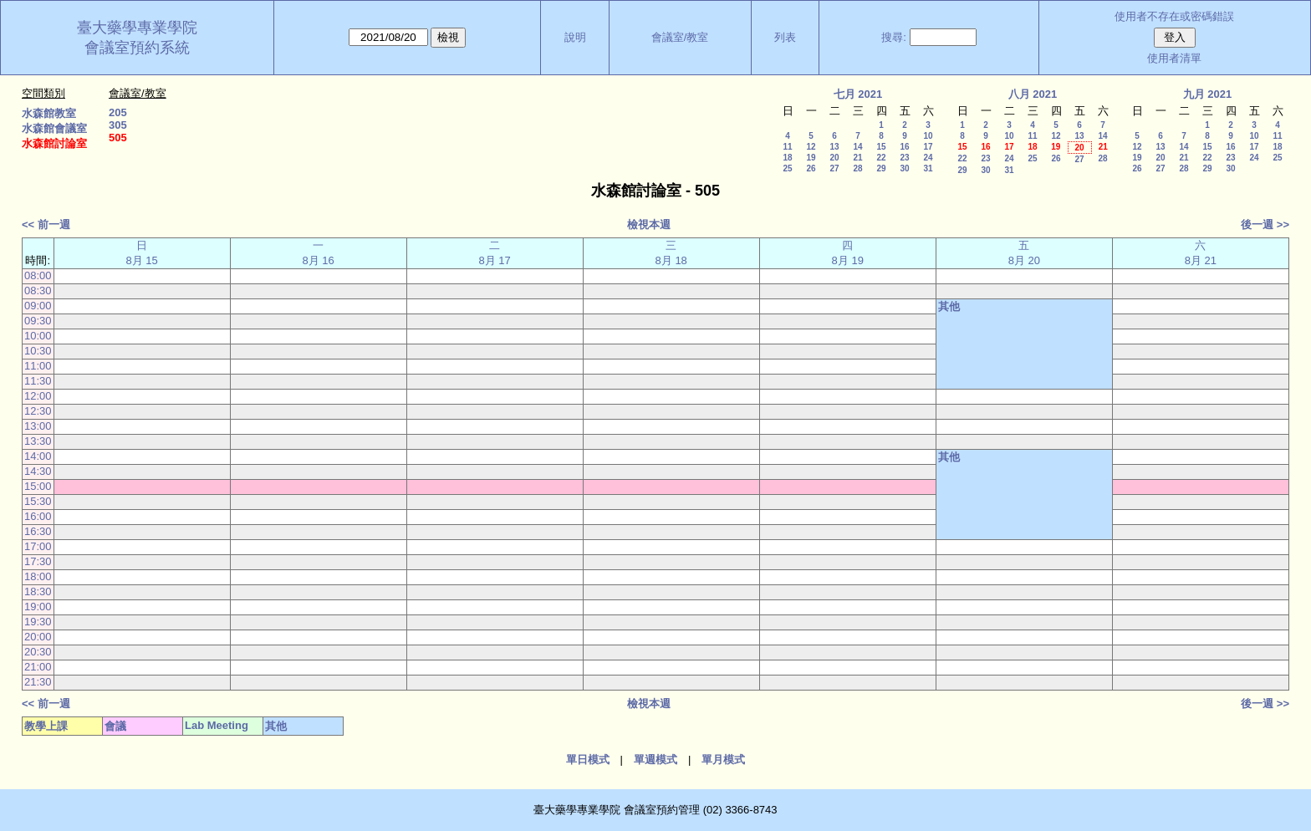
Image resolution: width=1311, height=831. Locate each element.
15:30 (38, 501)
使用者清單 (1174, 58)
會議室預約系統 (137, 47)
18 (787, 157)
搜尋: (893, 37)
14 (857, 146)
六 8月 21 (1201, 253)
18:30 (38, 591)
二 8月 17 (495, 253)
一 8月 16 (318, 253)
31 (927, 168)
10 (927, 135)
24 (927, 157)
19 (810, 157)
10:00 (38, 335)
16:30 (38, 531)
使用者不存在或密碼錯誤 (1174, 16)
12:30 (38, 411)
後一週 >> (1265, 224)
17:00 (38, 546)
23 (904, 157)
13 (834, 146)
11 (787, 146)
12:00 (38, 396)
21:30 (38, 682)
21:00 (38, 666)
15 (880, 146)
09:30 (38, 320)
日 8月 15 (141, 253)
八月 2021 (1033, 94)
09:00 (38, 305)
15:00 (38, 486)
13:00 (38, 426)
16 (904, 146)
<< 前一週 (46, 224)
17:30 (38, 561)
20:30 (38, 651)
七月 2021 (858, 94)
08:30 (38, 290)
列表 (785, 37)
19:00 (38, 606)
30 (904, 168)
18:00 (38, 576)
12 (810, 146)
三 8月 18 (671, 253)
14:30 (38, 471)
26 (810, 168)
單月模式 (723, 759)
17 (927, 146)
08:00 (38, 275)
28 (857, 168)
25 (787, 168)
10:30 (38, 350)
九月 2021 (1207, 94)
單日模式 (588, 759)
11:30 (38, 381)
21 (857, 157)
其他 (949, 306)
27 (834, 168)
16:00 (38, 516)
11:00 (38, 365)
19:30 (38, 621)
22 (880, 157)
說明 (575, 37)
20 (834, 157)
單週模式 (655, 759)
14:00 (38, 456)
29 (880, 168)
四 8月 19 (848, 253)
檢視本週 (649, 224)
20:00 (38, 636)
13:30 (38, 441)
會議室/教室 (680, 37)
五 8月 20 (1024, 253)
